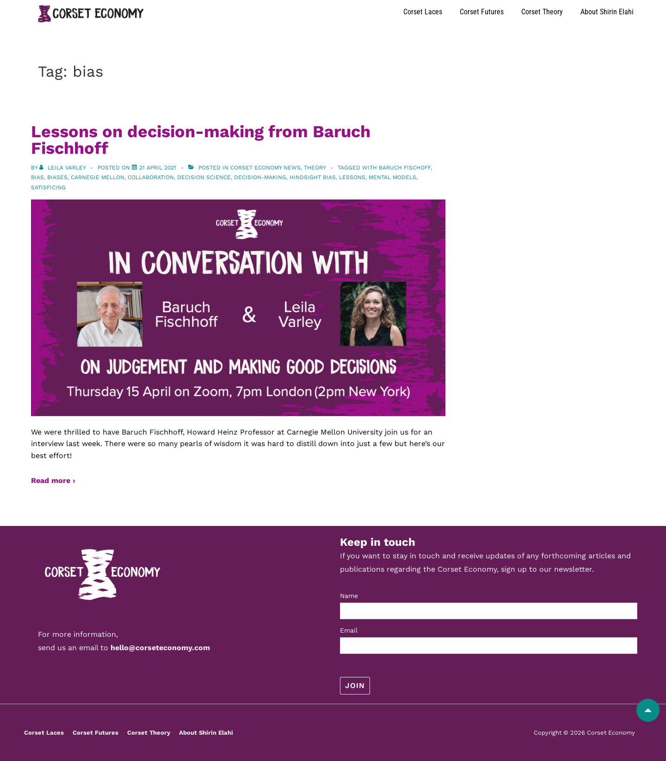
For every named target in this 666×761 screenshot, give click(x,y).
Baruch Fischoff (405, 167)
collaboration (151, 177)
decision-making (260, 177)
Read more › (53, 480)
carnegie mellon (97, 177)
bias (37, 177)
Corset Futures (482, 11)
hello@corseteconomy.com (160, 647)
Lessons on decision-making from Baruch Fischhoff (200, 140)
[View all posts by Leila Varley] (63, 167)
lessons (352, 177)
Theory (315, 167)
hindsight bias (313, 177)
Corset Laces (422, 11)
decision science (204, 177)
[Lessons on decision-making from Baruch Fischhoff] (157, 167)
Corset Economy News (265, 167)
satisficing (48, 187)
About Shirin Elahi (607, 11)
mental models (392, 177)
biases (57, 177)
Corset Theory (542, 11)
